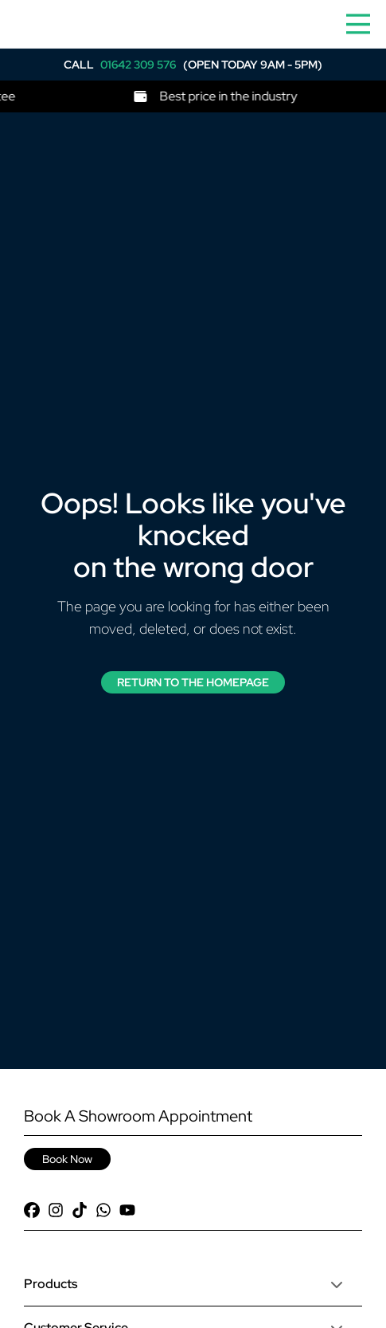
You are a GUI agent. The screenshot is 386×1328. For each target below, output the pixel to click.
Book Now (67, 1159)
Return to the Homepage (193, 682)
